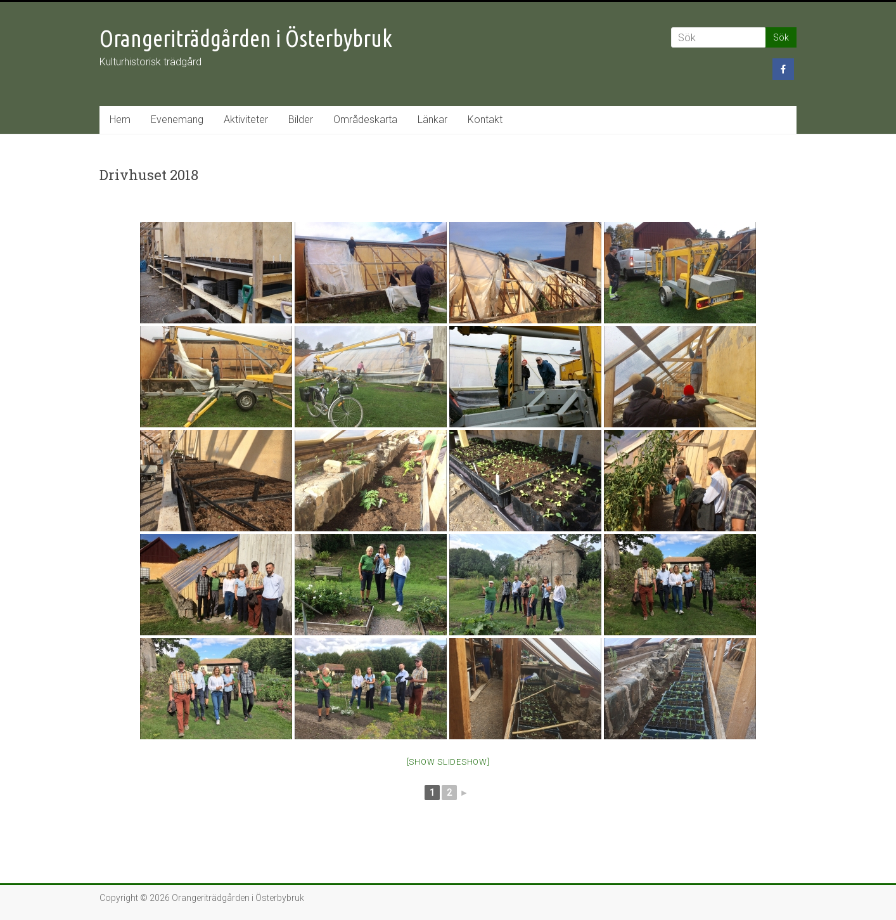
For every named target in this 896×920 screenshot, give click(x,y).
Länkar (432, 119)
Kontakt (485, 119)
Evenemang (177, 119)
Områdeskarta (365, 119)
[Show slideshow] (448, 762)
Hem (120, 119)
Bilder (300, 119)
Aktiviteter (246, 119)
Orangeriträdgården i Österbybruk (245, 38)
